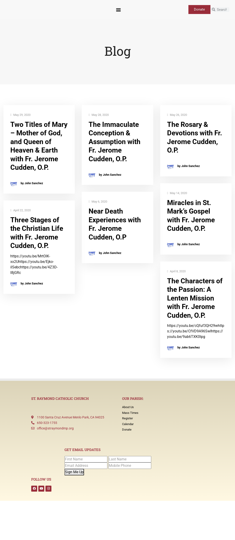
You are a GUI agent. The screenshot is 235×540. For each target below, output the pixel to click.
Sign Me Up (74, 472)
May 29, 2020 (20, 115)
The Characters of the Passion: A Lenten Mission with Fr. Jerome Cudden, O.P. (195, 298)
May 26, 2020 (177, 115)
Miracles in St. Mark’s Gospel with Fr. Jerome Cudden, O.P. (191, 216)
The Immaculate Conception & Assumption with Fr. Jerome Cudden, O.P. (114, 141)
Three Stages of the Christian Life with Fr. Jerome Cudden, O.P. (36, 233)
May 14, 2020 (177, 193)
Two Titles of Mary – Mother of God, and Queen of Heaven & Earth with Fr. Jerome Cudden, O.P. (38, 146)
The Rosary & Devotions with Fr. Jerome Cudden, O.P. (194, 137)
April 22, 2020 (20, 210)
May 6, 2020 (98, 202)
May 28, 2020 (99, 115)
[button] (118, 9)
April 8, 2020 (176, 271)
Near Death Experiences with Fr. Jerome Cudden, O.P (115, 224)
